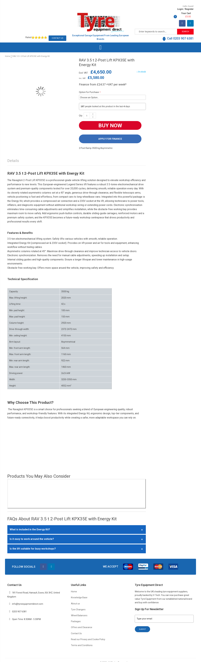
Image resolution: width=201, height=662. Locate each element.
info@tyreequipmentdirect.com (27, 597)
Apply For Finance (110, 131)
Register (168, 9)
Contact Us (57, 31)
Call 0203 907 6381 (178, 31)
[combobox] (156, 24)
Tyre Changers (78, 602)
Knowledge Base (79, 590)
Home (7, 49)
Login (159, 9)
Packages (76, 614)
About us (75, 596)
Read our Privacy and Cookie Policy (88, 632)
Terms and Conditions (82, 638)
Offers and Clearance (81, 620)
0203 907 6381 (19, 604)
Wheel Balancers (79, 608)
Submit (142, 622)
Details (13, 154)
